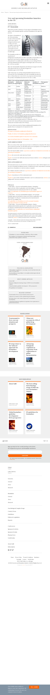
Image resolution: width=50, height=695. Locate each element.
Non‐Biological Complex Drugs (16, 508)
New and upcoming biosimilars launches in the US (20, 12)
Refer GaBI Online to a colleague (25, 561)
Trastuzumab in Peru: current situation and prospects (21, 294)
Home (2, 12)
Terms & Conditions (28, 557)
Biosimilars (11, 493)
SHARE (5, 441)
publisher (15, 217)
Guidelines (11, 514)
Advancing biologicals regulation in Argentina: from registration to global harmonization (31, 349)
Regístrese (10, 177)
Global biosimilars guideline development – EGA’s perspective (23, 286)
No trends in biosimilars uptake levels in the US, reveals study (22, 136)
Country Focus (12, 511)
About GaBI (11, 281)
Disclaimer (36, 557)
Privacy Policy (12, 459)
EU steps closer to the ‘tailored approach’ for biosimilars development (15, 347)
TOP (45, 441)
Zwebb (23, 565)
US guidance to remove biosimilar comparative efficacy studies (23, 234)
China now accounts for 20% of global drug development (22, 296)
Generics (10, 478)
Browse (10, 155)
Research (10, 487)
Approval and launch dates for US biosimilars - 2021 (20, 139)
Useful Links (11, 538)
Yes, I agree (34, 687)
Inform (40, 157)
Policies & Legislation (14, 517)
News (9, 484)
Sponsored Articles (13, 529)
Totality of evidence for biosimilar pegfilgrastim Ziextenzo (22, 134)
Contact (24, 559)
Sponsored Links (12, 532)
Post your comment (14, 26)
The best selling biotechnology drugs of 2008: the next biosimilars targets (32, 387)
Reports (6, 12)
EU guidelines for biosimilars (15, 287)
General (10, 481)
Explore (10, 175)
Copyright (18, 559)
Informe (46, 177)
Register (10, 157)
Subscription (11, 547)
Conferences (11, 526)
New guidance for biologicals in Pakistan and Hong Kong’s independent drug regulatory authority (22, 237)
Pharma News (11, 535)
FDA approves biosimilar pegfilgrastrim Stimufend (20, 131)
